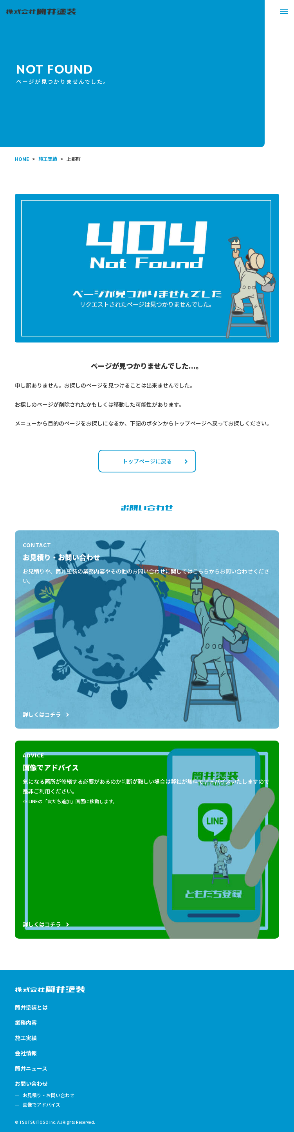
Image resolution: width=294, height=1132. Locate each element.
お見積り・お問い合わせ (48, 1095)
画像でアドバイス (41, 1104)
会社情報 (26, 1053)
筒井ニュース (31, 1068)
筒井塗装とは (31, 1007)
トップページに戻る (155, 461)
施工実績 (26, 1038)
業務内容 (26, 1022)
